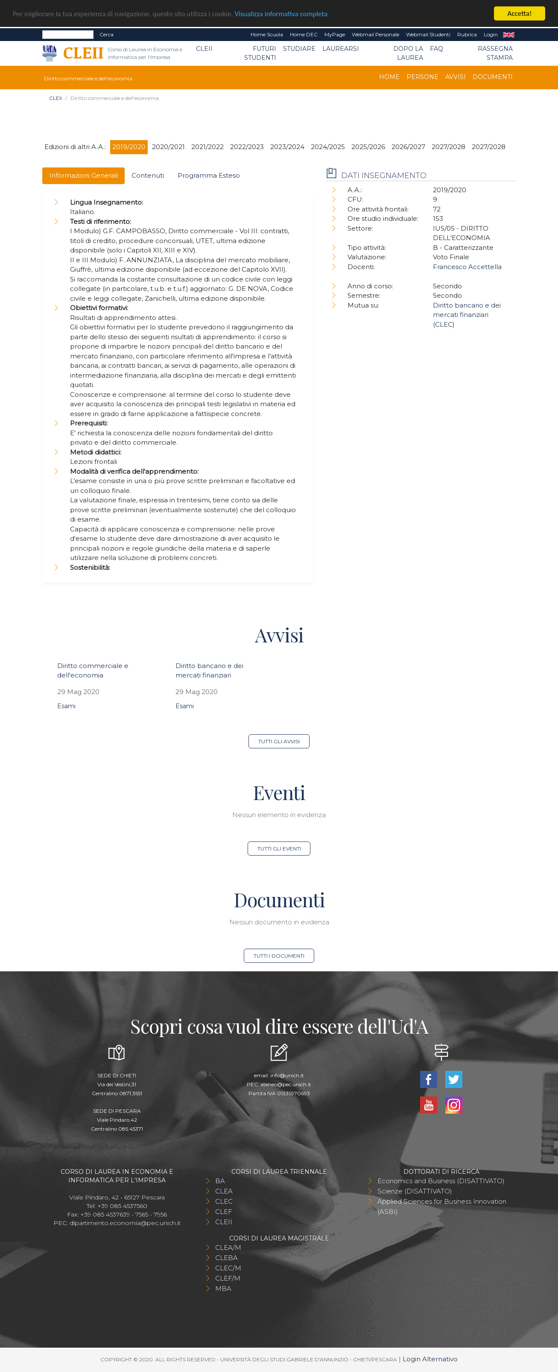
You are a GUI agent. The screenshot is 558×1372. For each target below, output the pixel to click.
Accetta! (520, 13)
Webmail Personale (375, 34)
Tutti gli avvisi (279, 741)
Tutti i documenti (279, 956)
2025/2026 (368, 147)
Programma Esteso (209, 175)
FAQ (436, 49)
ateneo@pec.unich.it (285, 1084)
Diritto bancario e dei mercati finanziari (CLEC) (467, 314)
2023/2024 (287, 147)
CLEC (224, 1201)
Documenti (493, 77)
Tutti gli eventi (279, 848)
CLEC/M (228, 1268)
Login (491, 34)
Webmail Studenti (428, 34)
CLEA (224, 1191)
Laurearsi (340, 49)
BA (220, 1181)
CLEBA (226, 1258)
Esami (66, 706)
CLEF (223, 1212)
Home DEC (304, 34)
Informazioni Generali (83, 175)
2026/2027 (408, 147)
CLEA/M (228, 1247)
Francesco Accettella (467, 267)
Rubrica (467, 34)
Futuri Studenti (260, 53)
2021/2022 (207, 147)
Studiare (299, 49)
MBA (223, 1288)
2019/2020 (129, 147)
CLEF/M (227, 1278)
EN (508, 34)
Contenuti (147, 175)
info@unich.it (287, 1075)
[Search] (67, 34)
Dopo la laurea (408, 53)
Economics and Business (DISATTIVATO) (441, 1181)
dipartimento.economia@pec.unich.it (125, 1223)
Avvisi (455, 77)
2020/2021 (168, 147)
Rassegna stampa (495, 53)
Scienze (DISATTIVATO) (414, 1191)
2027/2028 (448, 147)
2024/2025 (328, 147)
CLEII (204, 49)
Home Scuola (267, 34)
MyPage (334, 34)
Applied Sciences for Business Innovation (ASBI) (441, 1206)
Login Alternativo (430, 1359)
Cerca (106, 34)
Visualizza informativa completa (281, 13)
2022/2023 (247, 147)
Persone (422, 77)
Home (389, 77)
